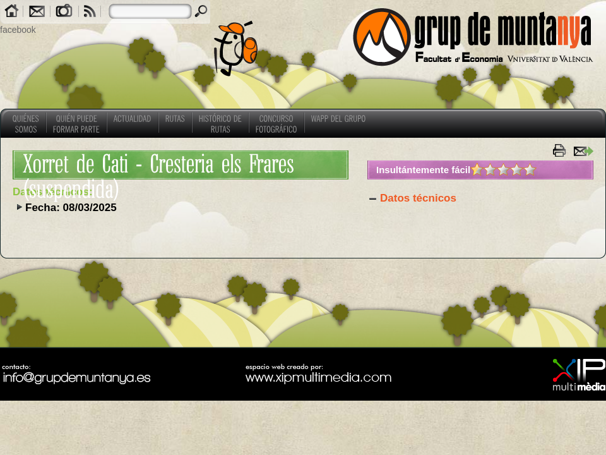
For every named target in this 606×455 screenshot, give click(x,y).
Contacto (36, 12)
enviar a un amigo (583, 150)
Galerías (64, 12)
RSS (90, 12)
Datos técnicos (418, 198)
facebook (18, 30)
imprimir (561, 150)
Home (11, 12)
